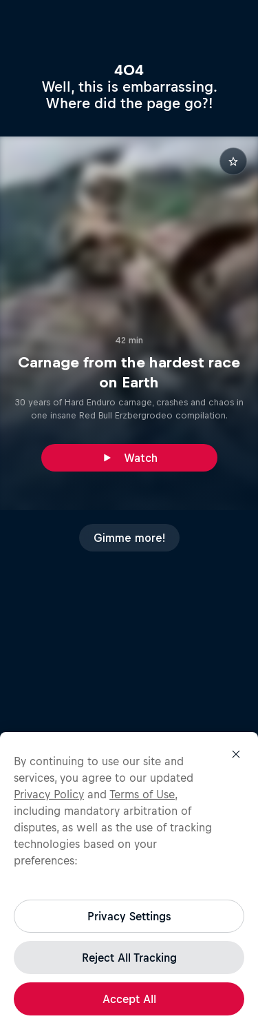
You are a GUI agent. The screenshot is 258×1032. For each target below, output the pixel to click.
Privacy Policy (49, 794)
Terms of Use (142, 794)
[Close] (236, 754)
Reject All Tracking (129, 957)
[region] (129, 882)
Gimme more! (129, 538)
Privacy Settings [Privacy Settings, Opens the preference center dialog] (129, 916)
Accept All (129, 999)
